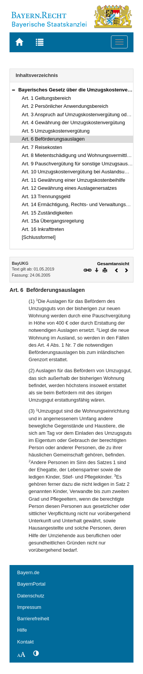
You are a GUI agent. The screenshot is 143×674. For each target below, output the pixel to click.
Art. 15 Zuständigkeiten (47, 213)
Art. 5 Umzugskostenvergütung (56, 131)
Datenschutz (30, 596)
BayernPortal (31, 584)
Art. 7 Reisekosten (42, 147)
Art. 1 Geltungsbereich (46, 98)
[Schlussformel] (39, 237)
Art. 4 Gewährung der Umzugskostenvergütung (73, 122)
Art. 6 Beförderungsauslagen (53, 139)
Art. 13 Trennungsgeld (46, 196)
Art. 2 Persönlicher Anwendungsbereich (65, 106)
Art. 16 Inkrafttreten (43, 229)
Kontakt (25, 642)
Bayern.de (28, 572)
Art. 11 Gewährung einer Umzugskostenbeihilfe (73, 180)
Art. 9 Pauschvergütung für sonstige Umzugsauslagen (81, 163)
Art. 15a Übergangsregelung (53, 221)
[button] (13, 90)
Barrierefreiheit (33, 618)
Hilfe (22, 630)
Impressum (29, 607)
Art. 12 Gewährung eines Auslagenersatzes (69, 188)
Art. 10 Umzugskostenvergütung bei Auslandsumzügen (82, 172)
